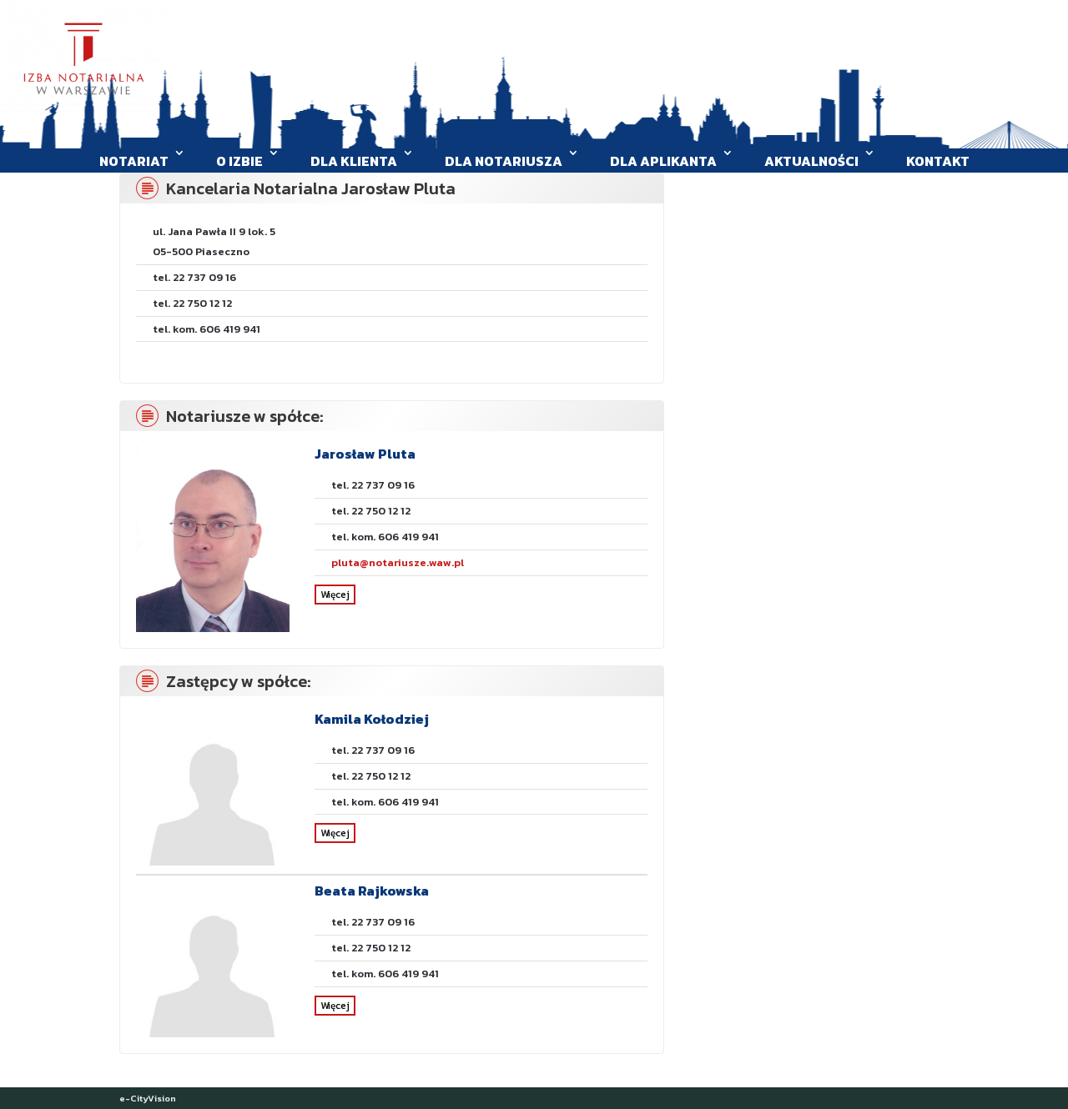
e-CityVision (147, 1098)
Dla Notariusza (503, 161)
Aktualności (811, 161)
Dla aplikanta (663, 161)
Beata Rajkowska (372, 891)
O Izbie (239, 161)
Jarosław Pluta (365, 454)
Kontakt (938, 161)
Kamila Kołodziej (372, 719)
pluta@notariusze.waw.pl (397, 562)
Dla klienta (353, 161)
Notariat (134, 161)
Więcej (335, 594)
